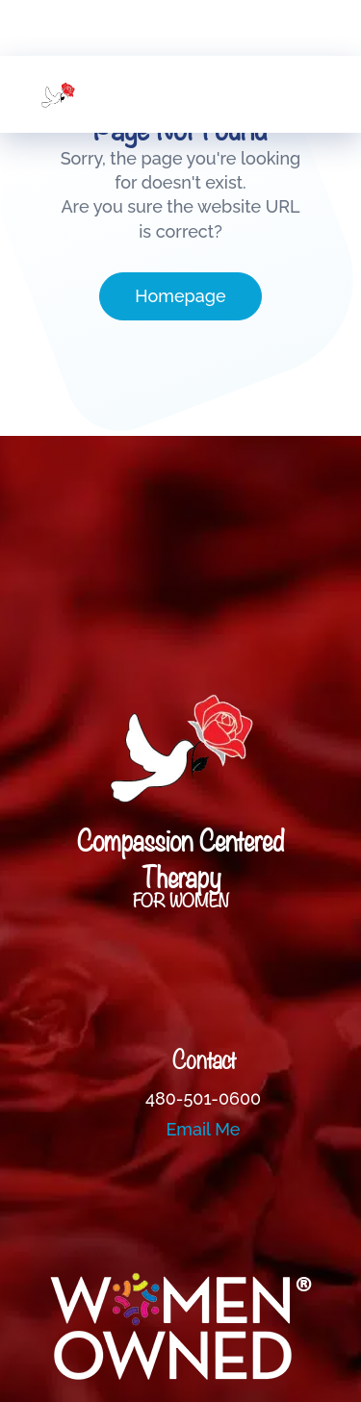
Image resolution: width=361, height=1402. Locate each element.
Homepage (180, 296)
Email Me (204, 1129)
